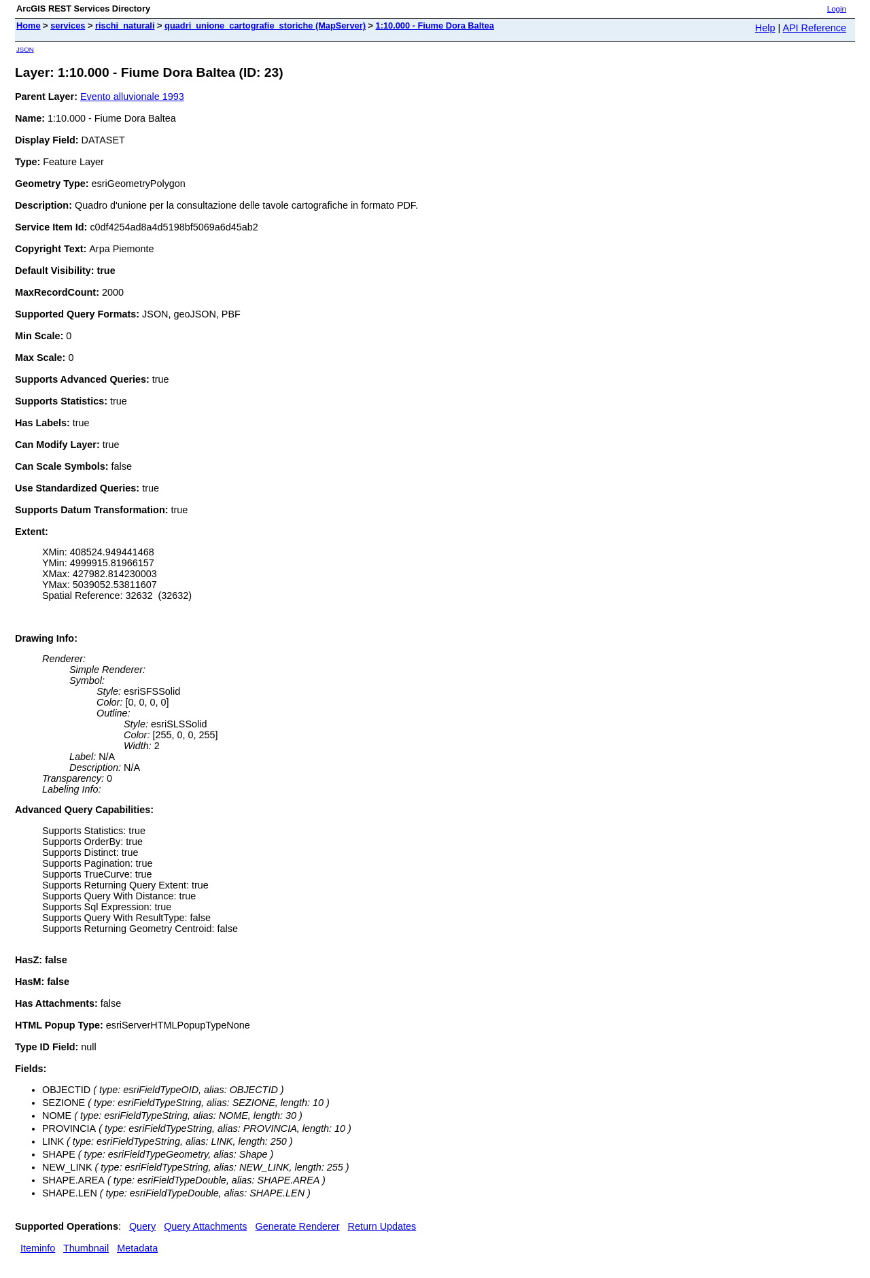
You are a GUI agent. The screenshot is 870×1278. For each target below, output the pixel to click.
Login (836, 9)
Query (142, 1226)
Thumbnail (86, 1248)
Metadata (137, 1248)
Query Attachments (205, 1226)
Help (765, 27)
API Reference (814, 27)
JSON (25, 49)
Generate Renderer (298, 1226)
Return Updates (382, 1226)
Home (28, 25)
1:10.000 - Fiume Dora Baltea (435, 25)
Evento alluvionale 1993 (132, 96)
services (67, 25)
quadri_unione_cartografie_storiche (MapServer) (265, 25)
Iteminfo (37, 1248)
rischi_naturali (124, 25)
